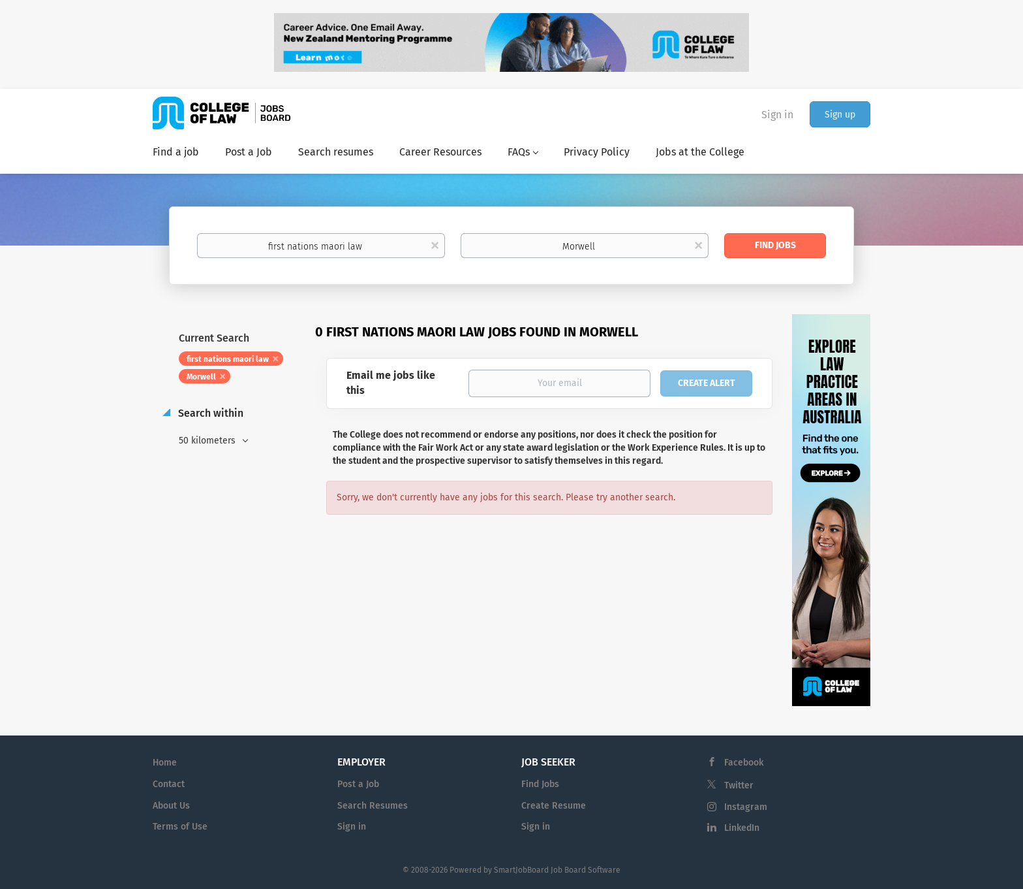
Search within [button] (209, 413)
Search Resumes (372, 805)
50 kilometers (208, 440)
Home (165, 762)
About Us (171, 805)
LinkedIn (741, 827)
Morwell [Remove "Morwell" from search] (201, 376)
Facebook (743, 762)
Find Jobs (775, 245)
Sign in (777, 114)
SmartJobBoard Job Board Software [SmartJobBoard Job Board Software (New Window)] (557, 870)
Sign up (840, 114)
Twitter (739, 785)
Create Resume (553, 805)
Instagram (745, 807)
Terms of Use (180, 826)
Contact (169, 784)
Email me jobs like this (390, 382)
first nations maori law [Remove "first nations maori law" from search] (228, 359)
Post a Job (358, 784)
